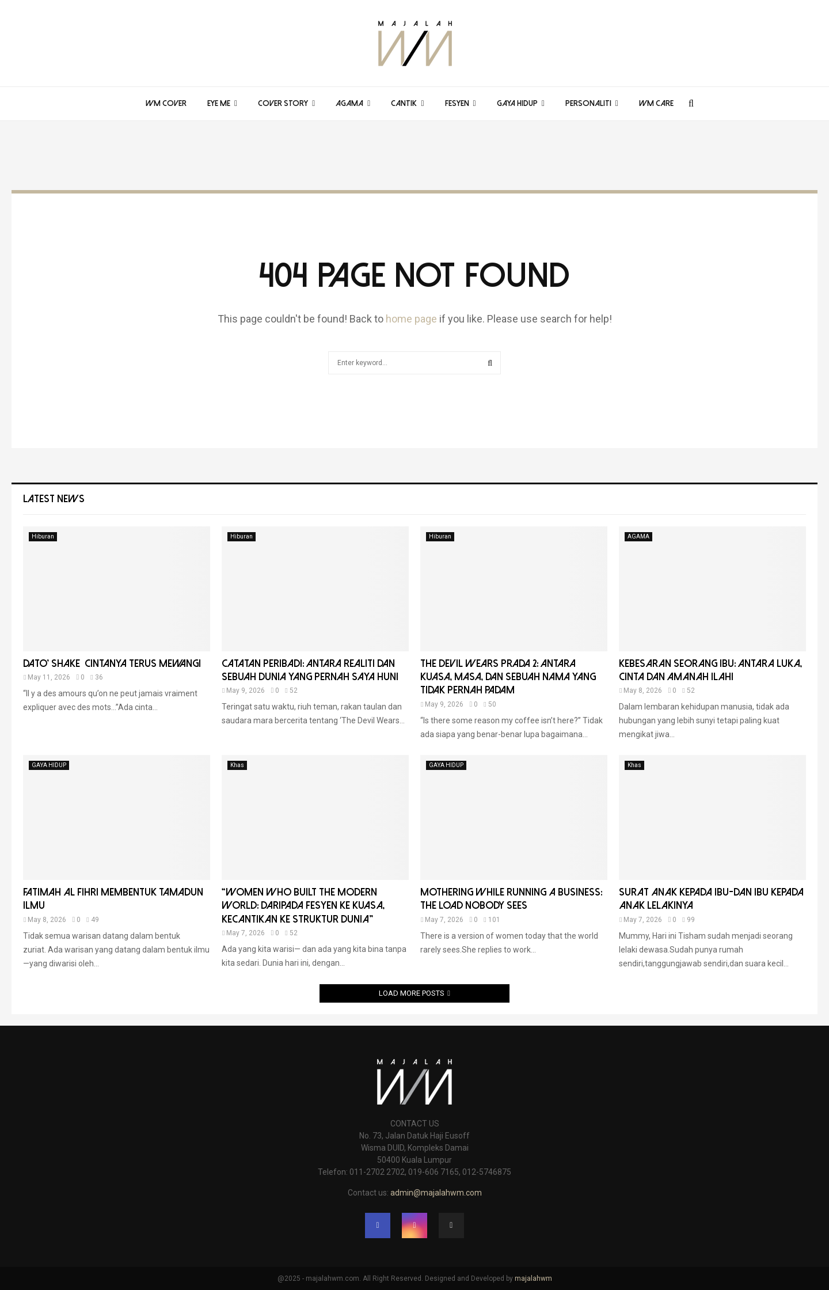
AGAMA (349, 103)
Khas (237, 765)
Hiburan (43, 536)
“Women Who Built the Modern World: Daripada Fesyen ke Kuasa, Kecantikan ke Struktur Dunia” (304, 906)
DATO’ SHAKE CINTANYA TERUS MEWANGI (112, 663)
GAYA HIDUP (517, 103)
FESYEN (457, 103)
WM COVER (166, 103)
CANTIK (404, 103)
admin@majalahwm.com (436, 1192)
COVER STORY (283, 103)
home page (411, 319)
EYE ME (218, 103)
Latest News (54, 499)
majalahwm (533, 1278)
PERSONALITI (588, 103)
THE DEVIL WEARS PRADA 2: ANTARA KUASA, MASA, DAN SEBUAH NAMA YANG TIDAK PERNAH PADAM (508, 677)
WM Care (656, 103)
